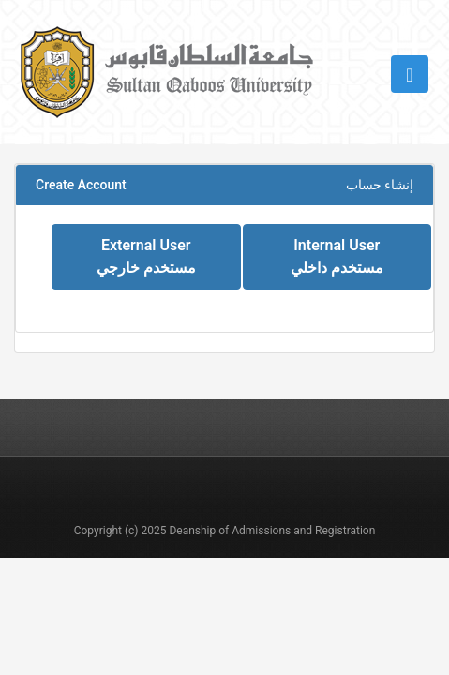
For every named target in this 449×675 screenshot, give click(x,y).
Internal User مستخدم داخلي (337, 256)
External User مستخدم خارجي (146, 256)
